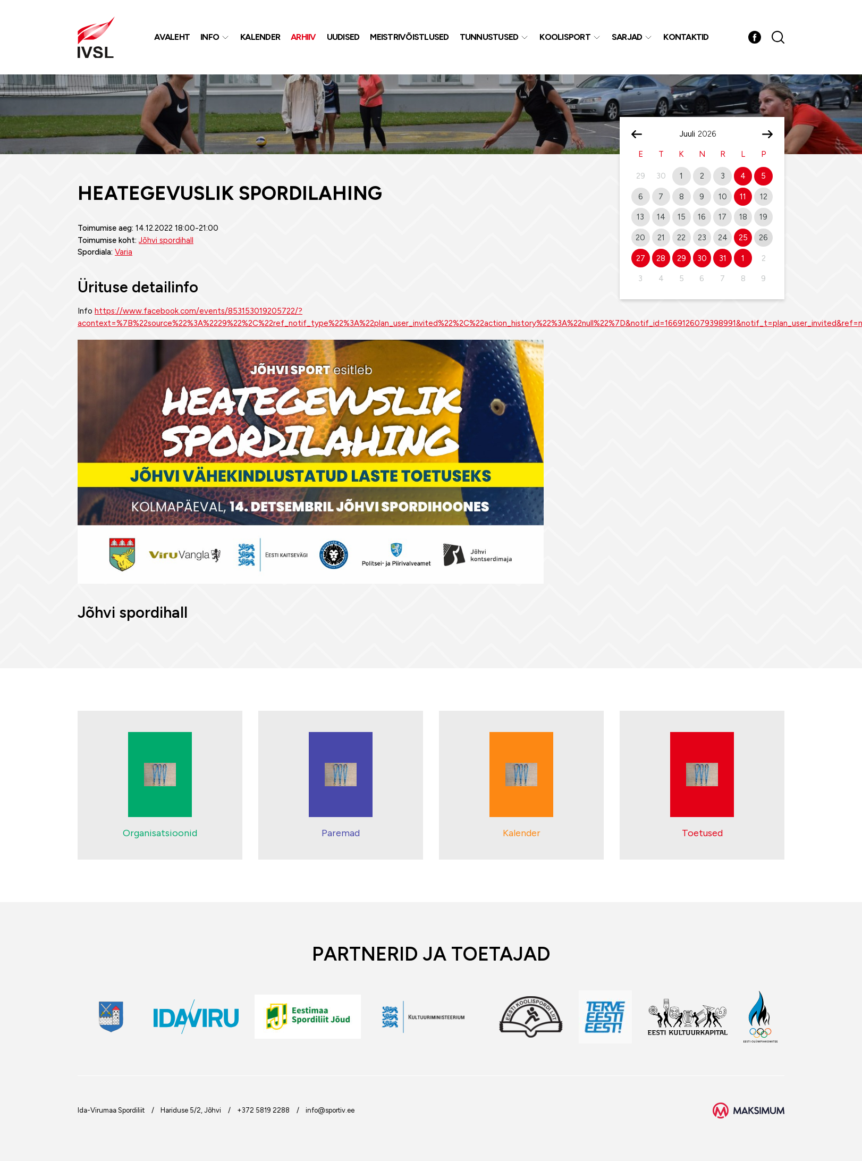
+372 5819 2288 (263, 1110)
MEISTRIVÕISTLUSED (409, 37)
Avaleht (172, 37)
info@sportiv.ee (330, 1110)
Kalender (260, 37)
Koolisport (564, 37)
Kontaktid (685, 37)
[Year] (711, 134)
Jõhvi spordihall (166, 240)
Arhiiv (303, 37)
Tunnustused (489, 37)
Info (209, 37)
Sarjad (627, 37)
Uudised (343, 37)
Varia (123, 252)
